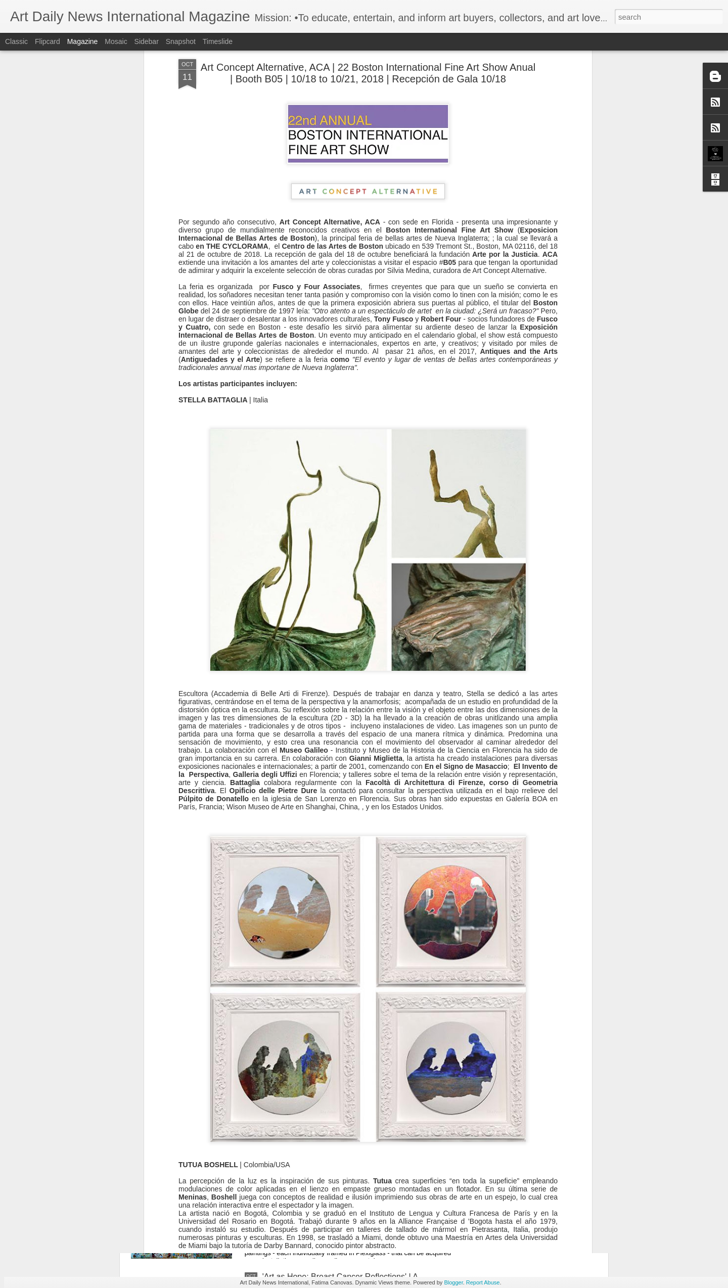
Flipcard (47, 41)
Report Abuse (483, 1282)
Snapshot (181, 41)
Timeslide (218, 41)
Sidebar (146, 41)
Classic (16, 41)
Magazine (82, 41)
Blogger (453, 1282)
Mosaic (116, 41)
